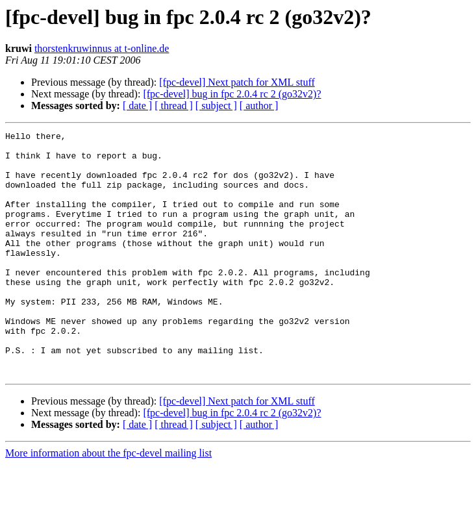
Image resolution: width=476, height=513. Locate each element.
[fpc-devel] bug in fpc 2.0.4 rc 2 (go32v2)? (232, 93)
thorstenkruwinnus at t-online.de (101, 48)
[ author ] (259, 105)
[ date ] (137, 105)
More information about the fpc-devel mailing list (108, 501)
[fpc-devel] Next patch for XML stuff (236, 82)
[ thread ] (174, 105)
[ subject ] (216, 105)
